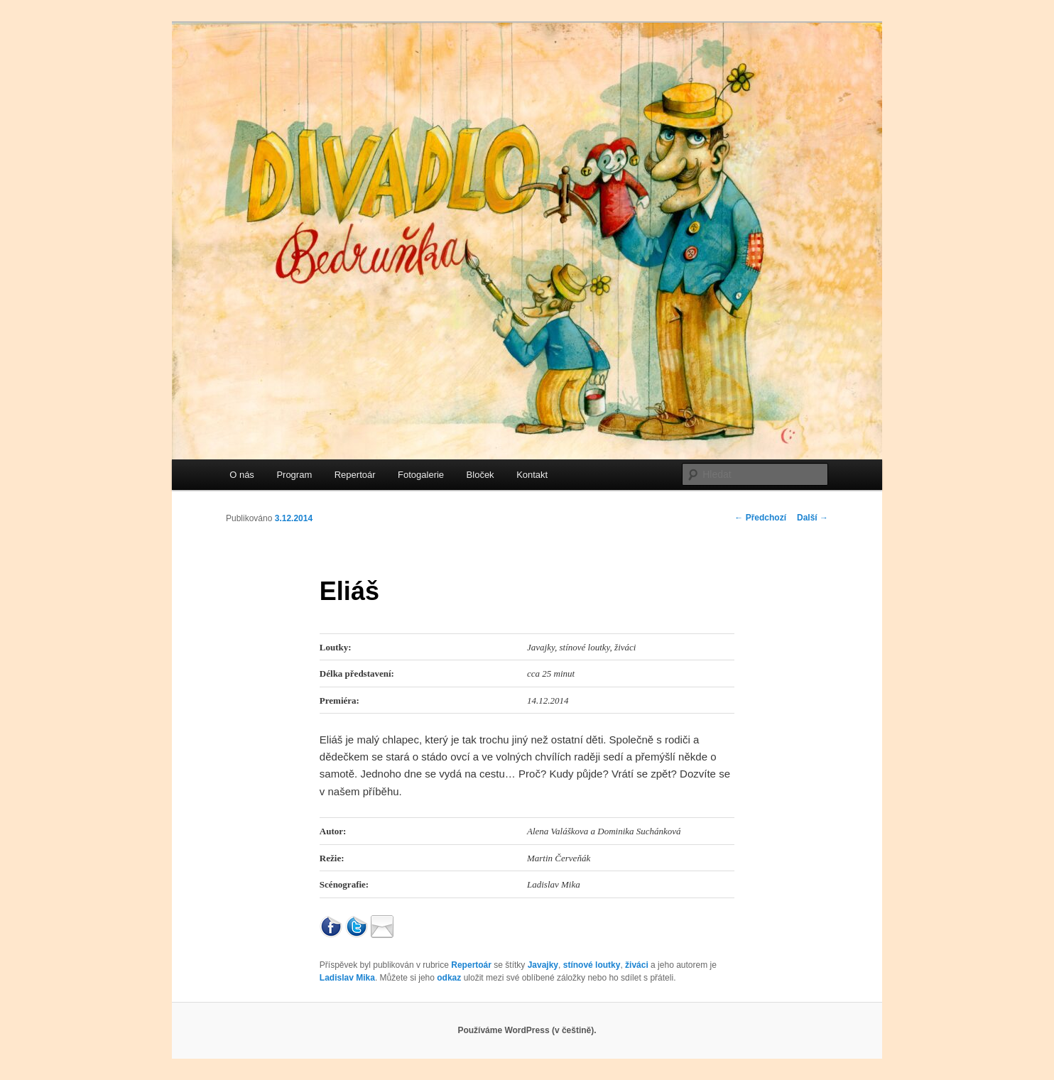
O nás (241, 474)
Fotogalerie (421, 474)
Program (294, 474)
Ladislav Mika (347, 978)
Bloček (480, 474)
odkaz (449, 978)
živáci (636, 965)
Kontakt (532, 474)
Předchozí (760, 518)
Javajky (543, 965)
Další (812, 518)
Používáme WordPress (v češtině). (526, 1030)
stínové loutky (592, 965)
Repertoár (355, 474)
